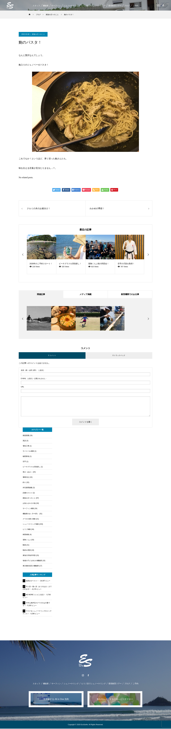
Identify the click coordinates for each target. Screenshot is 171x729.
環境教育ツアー (114, 6)
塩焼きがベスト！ (32, 581)
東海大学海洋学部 (29, 556)
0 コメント (52, 356)
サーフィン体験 (28, 509)
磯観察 (45, 6)
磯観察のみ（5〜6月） (31, 514)
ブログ (127, 6)
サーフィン (56, 6)
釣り (24, 483)
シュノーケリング (70, 6)
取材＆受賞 (27, 550)
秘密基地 (26, 457)
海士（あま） (27, 472)
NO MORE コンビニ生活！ (35, 595)
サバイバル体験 (28, 451)
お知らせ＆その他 (29, 504)
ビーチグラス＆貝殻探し (31, 467)
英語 (24, 441)
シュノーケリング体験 (31, 524)
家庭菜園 (26, 436)
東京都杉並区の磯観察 (31, 566)
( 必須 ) (32, 370)
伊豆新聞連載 (27, 488)
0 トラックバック (119, 356)
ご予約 (135, 6)
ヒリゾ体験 (27, 530)
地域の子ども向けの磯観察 (32, 561)
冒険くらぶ (27, 540)
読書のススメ (27, 493)
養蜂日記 (26, 478)
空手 (24, 462)
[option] (41, 254)
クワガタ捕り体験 (29, 519)
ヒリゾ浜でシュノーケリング (93, 6)
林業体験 (26, 535)
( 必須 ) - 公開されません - (33, 379)
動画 (24, 545)
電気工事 (26, 446)
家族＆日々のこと (38, 34)
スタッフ (36, 6)
